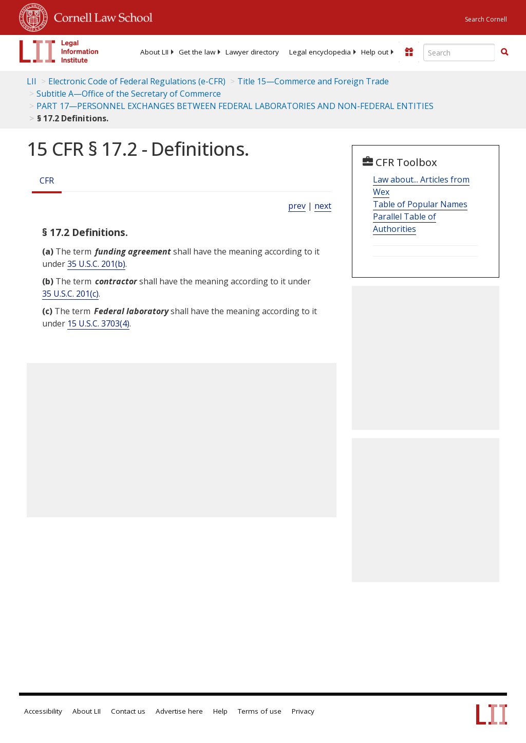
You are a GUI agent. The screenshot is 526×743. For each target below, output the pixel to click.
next (322, 205)
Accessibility (43, 711)
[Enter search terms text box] (459, 52)
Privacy (303, 711)
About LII (154, 52)
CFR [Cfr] (47, 180)
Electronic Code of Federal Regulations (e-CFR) (137, 81)
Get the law (197, 52)
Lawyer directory (252, 52)
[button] (504, 52)
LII (31, 81)
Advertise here (179, 711)
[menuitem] (154, 52)
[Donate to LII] (409, 52)
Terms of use (259, 711)
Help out (374, 52)
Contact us (128, 711)
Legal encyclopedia (320, 52)
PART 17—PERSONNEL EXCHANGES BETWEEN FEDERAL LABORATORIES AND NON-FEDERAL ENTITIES (235, 106)
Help (220, 711)
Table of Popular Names (420, 204)
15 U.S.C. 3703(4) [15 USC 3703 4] (98, 323)
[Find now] (504, 52)
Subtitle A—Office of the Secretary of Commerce (128, 93)
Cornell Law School (100, 16)
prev (297, 205)
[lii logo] (59, 51)
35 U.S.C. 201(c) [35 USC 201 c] (70, 293)
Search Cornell (486, 19)
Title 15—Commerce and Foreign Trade (313, 81)
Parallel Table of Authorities (404, 222)
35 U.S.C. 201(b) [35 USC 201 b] (96, 263)
